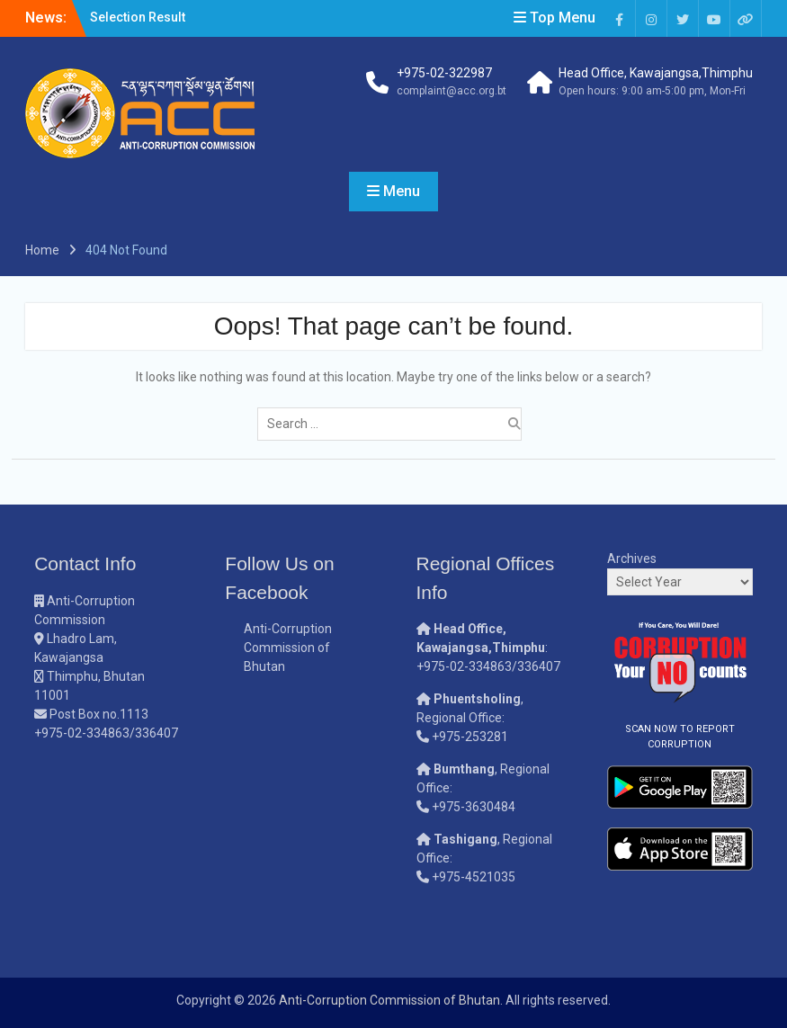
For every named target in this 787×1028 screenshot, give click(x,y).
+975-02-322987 (444, 73)
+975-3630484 (473, 807)
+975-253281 (470, 736)
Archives (632, 558)
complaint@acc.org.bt (451, 91)
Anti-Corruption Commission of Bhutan (288, 647)
